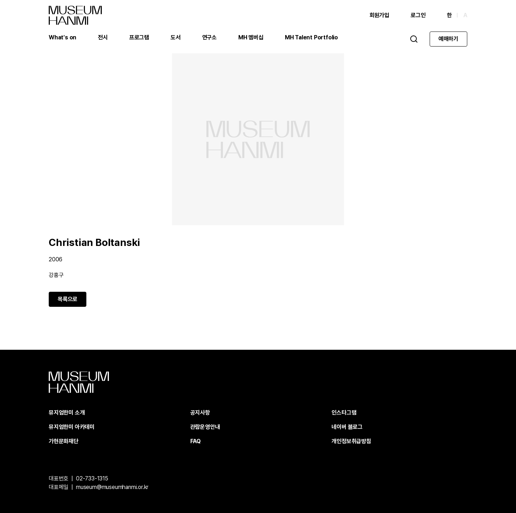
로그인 (418, 15)
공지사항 (200, 412)
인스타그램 (343, 412)
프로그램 (139, 37)
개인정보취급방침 (351, 441)
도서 (176, 37)
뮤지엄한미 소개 (67, 412)
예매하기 (448, 38)
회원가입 (379, 15)
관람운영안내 (205, 427)
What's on (62, 37)
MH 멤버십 (250, 37)
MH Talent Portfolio (311, 37)
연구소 (209, 37)
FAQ (195, 441)
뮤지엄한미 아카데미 (72, 427)
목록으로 (67, 299)
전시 (103, 37)
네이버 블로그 (347, 427)
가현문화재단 (63, 441)
